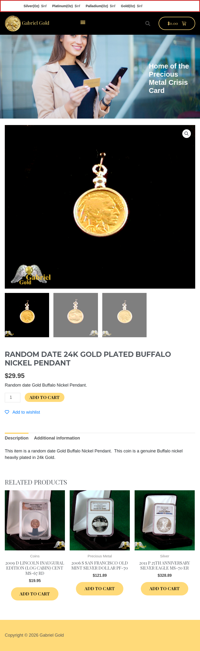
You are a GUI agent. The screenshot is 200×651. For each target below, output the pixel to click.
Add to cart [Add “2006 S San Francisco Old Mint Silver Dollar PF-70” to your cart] (100, 588)
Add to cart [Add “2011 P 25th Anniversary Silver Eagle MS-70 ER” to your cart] (164, 588)
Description (17, 438)
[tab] (17, 438)
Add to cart (44, 397)
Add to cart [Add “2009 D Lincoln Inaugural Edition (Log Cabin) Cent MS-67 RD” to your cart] (35, 594)
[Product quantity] (12, 397)
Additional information (57, 438)
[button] (83, 22)
